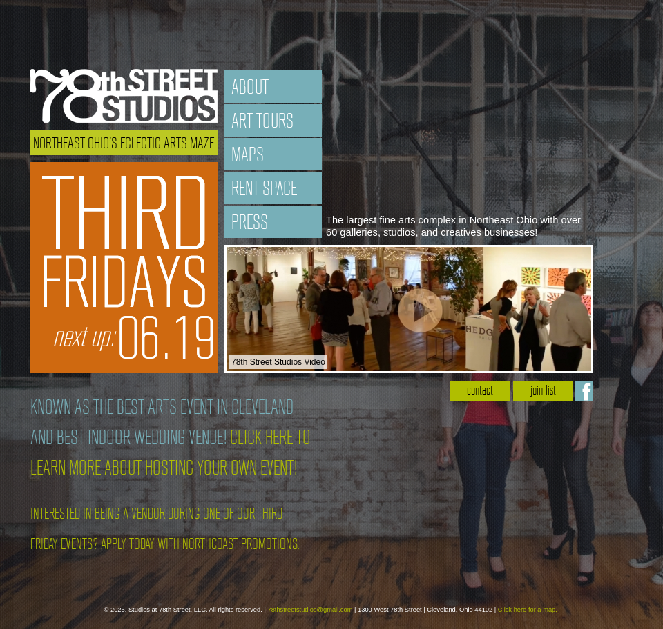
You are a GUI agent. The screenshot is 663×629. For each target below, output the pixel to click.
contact (480, 391)
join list (543, 391)
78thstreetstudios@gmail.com (309, 609)
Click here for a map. (527, 609)
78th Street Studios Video (278, 362)
